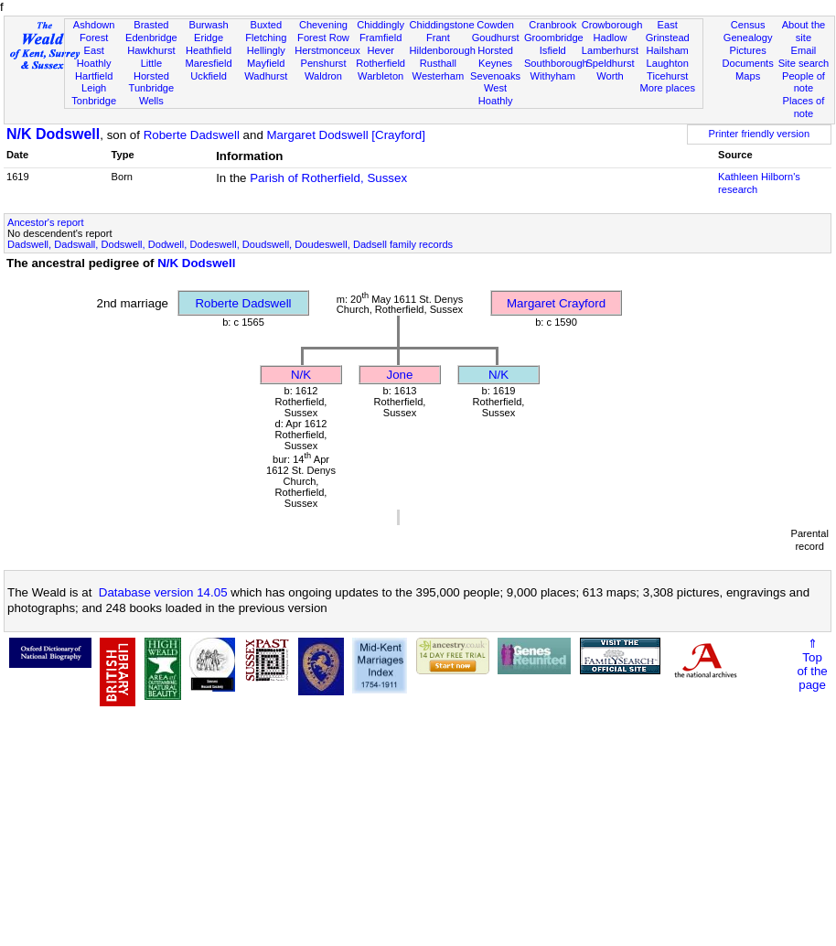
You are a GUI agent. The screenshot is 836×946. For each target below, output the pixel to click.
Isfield (553, 50)
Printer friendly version (759, 133)
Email (804, 50)
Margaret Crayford (556, 303)
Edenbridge (151, 37)
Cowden (495, 24)
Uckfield (208, 75)
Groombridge (554, 37)
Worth (609, 75)
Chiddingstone (442, 24)
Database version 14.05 (163, 592)
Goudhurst (496, 37)
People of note (803, 82)
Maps (747, 75)
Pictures (748, 50)
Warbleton (380, 75)
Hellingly (266, 50)
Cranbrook (552, 24)
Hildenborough (443, 50)
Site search (804, 63)
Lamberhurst (610, 50)
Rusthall (438, 63)
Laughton (668, 63)
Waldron (323, 75)
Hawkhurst (151, 50)
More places (667, 87)
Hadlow (610, 37)
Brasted (151, 24)
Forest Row (323, 37)
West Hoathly (495, 94)
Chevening (323, 24)
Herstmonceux (327, 50)
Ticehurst (667, 75)
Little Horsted (151, 69)
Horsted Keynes (495, 57)
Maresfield (208, 63)
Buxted (266, 24)
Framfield (380, 37)
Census (748, 24)
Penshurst (323, 63)
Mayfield (265, 63)
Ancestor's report (45, 222)
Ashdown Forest (94, 31)
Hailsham (668, 50)
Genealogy (748, 37)
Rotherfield (380, 63)
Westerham (439, 75)
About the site (804, 31)
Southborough (556, 63)
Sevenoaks (495, 75)
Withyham (553, 75)
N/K (301, 375)
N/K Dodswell (53, 134)
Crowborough (612, 24)
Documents (748, 63)
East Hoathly (94, 57)
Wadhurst (265, 75)
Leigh (93, 87)
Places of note (804, 107)
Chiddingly (380, 24)
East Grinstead (668, 31)
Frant (438, 37)
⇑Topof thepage (812, 664)
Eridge (208, 37)
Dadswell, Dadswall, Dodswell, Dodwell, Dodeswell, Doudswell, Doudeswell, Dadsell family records (230, 244)
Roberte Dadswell (192, 135)
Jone (400, 375)
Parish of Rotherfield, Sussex (328, 178)
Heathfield (208, 50)
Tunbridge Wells (152, 94)
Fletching (265, 37)
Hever (380, 50)
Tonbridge (93, 100)
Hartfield (94, 75)
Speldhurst (609, 63)
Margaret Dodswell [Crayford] (346, 135)
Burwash (208, 24)
